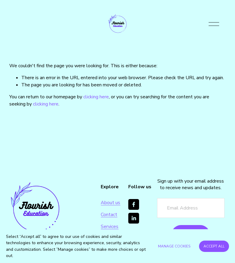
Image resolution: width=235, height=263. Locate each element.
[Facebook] (133, 204)
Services (109, 226)
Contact (109, 214)
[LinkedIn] (133, 218)
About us (110, 202)
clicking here (96, 97)
